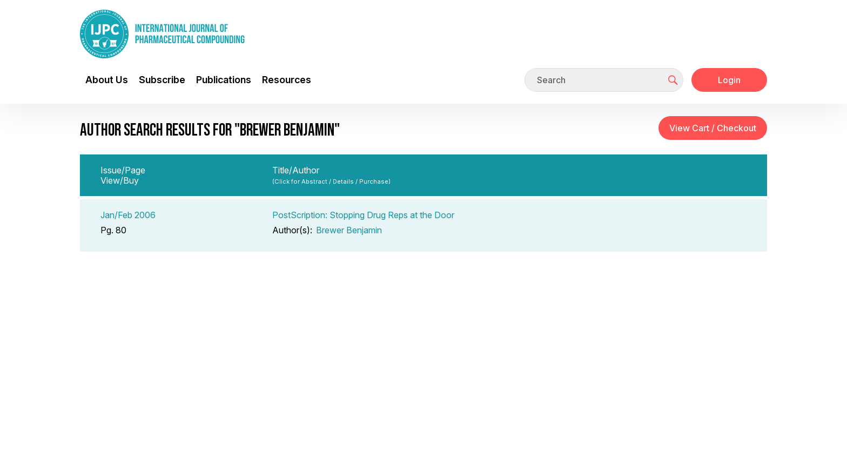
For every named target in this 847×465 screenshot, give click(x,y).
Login (729, 80)
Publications (223, 79)
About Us (106, 79)
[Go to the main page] (162, 34)
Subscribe (162, 79)
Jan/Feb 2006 (128, 215)
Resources (286, 79)
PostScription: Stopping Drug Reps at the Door (363, 215)
